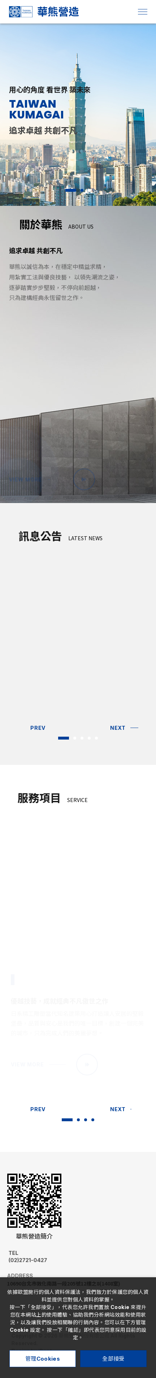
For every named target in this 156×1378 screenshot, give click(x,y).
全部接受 (113, 1358)
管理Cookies (42, 1358)
